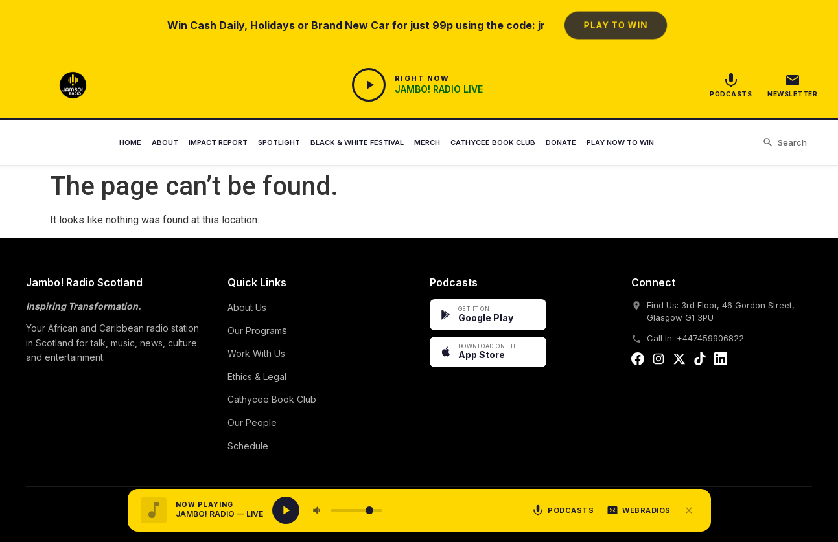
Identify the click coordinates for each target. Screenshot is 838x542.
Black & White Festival (357, 142)
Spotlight (279, 142)
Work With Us (256, 353)
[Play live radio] (285, 510)
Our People (252, 422)
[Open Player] (417, 85)
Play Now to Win (620, 142)
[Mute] (317, 510)
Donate (561, 142)
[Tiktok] (699, 361)
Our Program (254, 330)
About (165, 142)
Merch (427, 142)
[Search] (784, 143)
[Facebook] (637, 361)
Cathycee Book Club (492, 142)
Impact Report (218, 142)
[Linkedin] (720, 361)
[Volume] (356, 510)
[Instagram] (658, 361)
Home (130, 142)
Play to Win (615, 25)
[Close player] (689, 510)
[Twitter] (679, 361)
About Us (246, 307)
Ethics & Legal (256, 376)
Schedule (247, 445)
